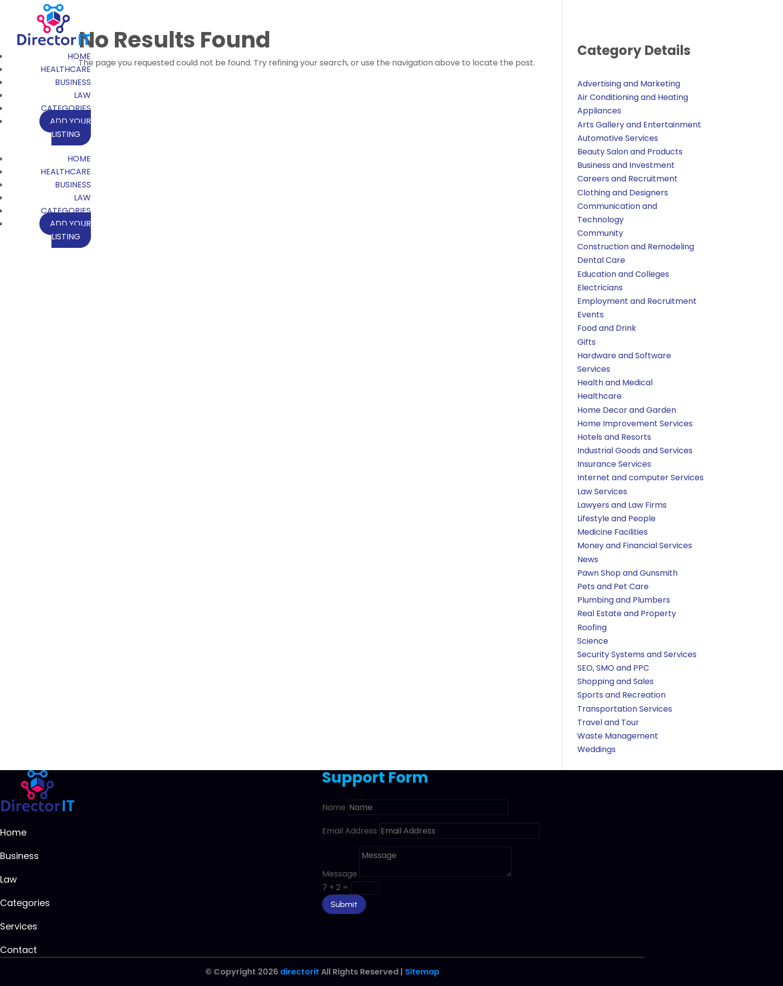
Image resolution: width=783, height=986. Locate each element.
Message (339, 874)
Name (334, 807)
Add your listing (70, 127)
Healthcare (65, 69)
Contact (18, 950)
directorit (299, 972)
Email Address (349, 831)
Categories (66, 108)
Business (73, 82)
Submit (344, 904)
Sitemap (422, 972)
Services (18, 926)
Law (82, 95)
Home (79, 56)
